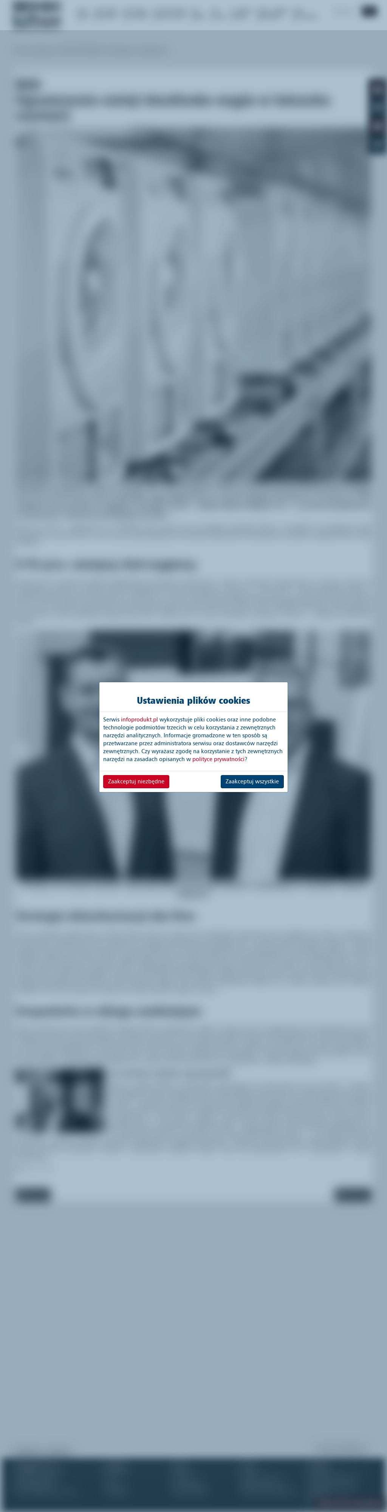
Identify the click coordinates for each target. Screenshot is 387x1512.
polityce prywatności (218, 759)
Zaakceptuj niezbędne (136, 781)
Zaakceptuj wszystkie (252, 781)
